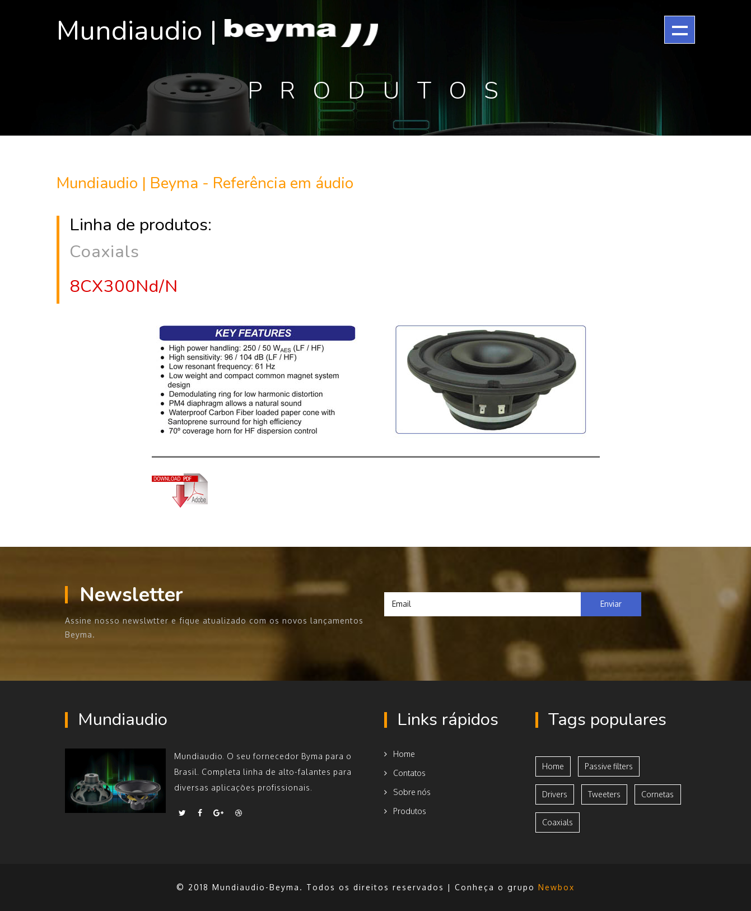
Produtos (405, 811)
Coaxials (557, 822)
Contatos (405, 773)
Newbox (556, 887)
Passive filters (609, 766)
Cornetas (657, 794)
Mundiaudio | (217, 31)
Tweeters (604, 794)
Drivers (554, 794)
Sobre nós (407, 792)
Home (399, 754)
